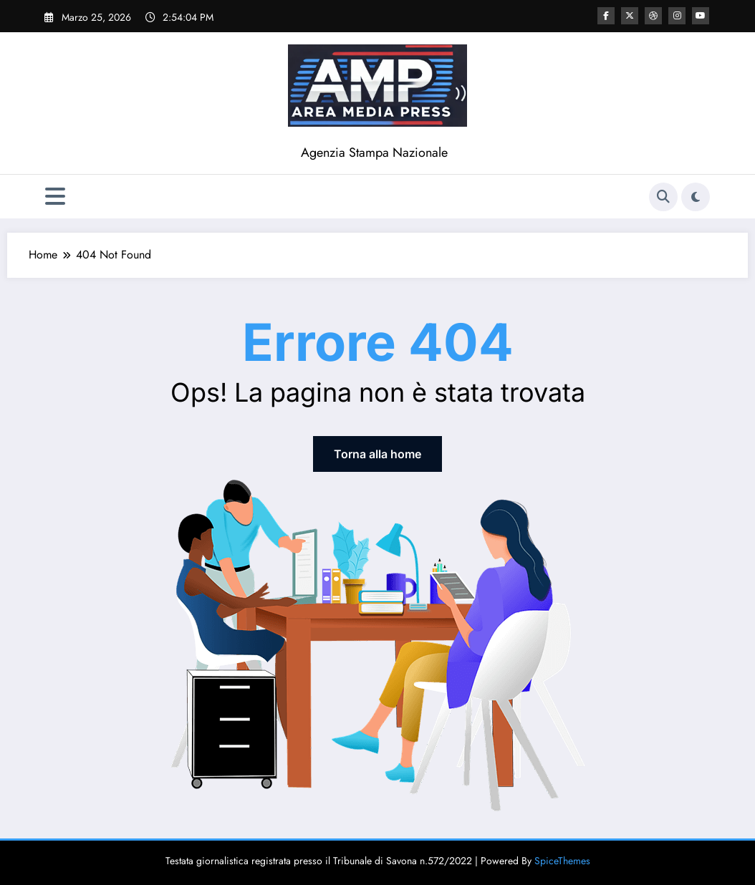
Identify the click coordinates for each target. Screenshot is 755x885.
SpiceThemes (562, 860)
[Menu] (55, 196)
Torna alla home (377, 454)
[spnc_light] (695, 197)
